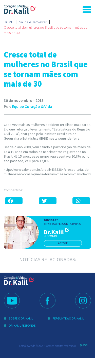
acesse (63, 243)
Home (8, 22)
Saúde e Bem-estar (32, 22)
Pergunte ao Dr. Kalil (68, 318)
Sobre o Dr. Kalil (21, 318)
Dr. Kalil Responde (22, 325)
